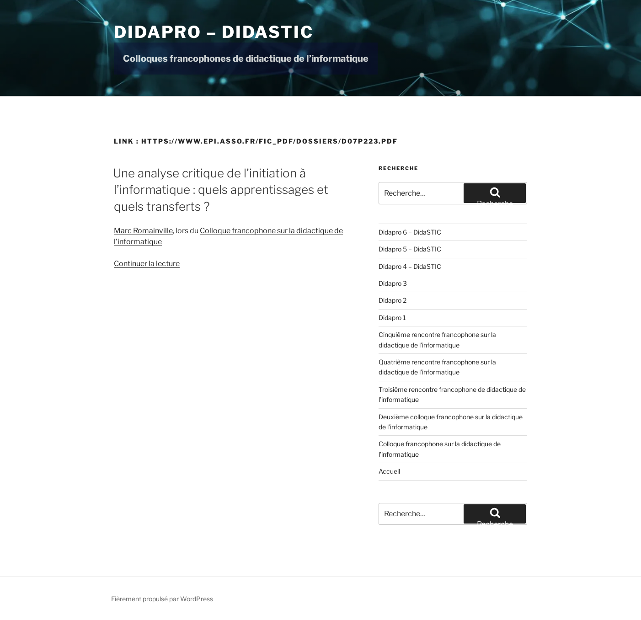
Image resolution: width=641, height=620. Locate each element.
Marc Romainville (143, 230)
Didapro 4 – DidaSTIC (410, 266)
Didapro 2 (392, 300)
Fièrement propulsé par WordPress (162, 599)
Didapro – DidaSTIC (214, 32)
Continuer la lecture (147, 263)
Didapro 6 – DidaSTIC (410, 232)
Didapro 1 (392, 317)
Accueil (389, 471)
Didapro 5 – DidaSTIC (410, 249)
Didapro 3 (393, 283)
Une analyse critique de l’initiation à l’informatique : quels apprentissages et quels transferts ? (220, 190)
